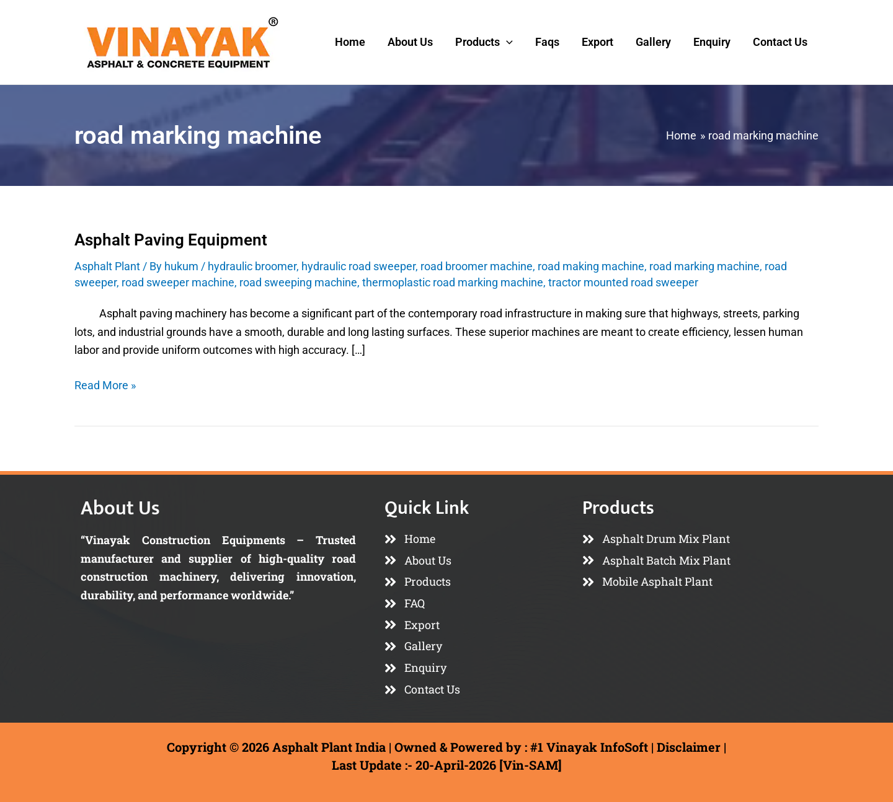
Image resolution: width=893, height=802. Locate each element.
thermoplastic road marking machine (452, 282)
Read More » (105, 384)
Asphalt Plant (107, 266)
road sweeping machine (298, 282)
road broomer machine (476, 266)
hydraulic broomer (252, 266)
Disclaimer (689, 747)
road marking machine (704, 266)
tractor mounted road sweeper (623, 282)
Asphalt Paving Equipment (170, 240)
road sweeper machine (178, 282)
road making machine (591, 266)
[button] (506, 42)
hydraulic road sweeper (358, 266)
